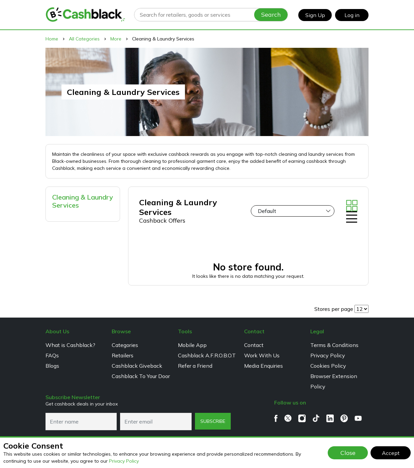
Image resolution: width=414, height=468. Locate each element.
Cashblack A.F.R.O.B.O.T (207, 355)
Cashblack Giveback (137, 365)
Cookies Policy (328, 365)
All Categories (84, 39)
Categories (125, 345)
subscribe (212, 421)
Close (347, 452)
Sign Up (315, 15)
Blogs (52, 365)
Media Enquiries (263, 365)
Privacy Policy (124, 461)
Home (51, 39)
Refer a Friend (195, 365)
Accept (391, 453)
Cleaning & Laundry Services (82, 201)
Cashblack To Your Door (141, 376)
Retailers (122, 355)
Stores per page (333, 309)
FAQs (52, 355)
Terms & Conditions (334, 345)
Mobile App (192, 345)
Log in (351, 15)
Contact (254, 345)
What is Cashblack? (70, 345)
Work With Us (262, 355)
